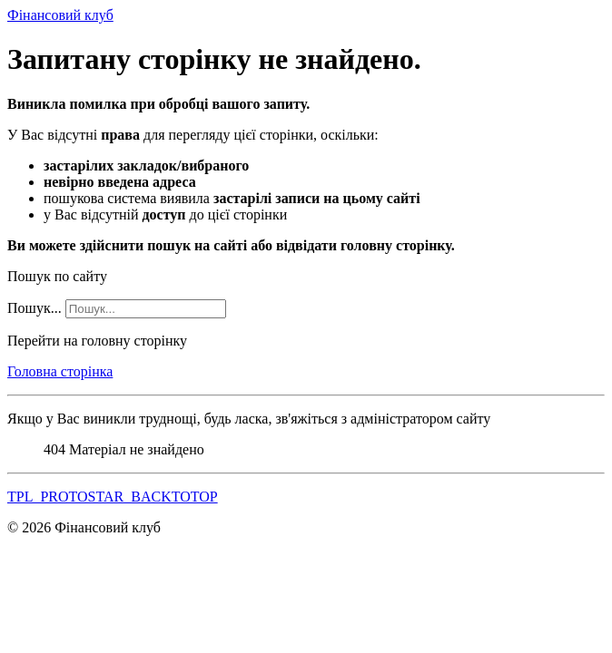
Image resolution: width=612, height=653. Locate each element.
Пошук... (34, 308)
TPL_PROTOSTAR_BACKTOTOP (112, 496)
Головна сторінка (60, 371)
